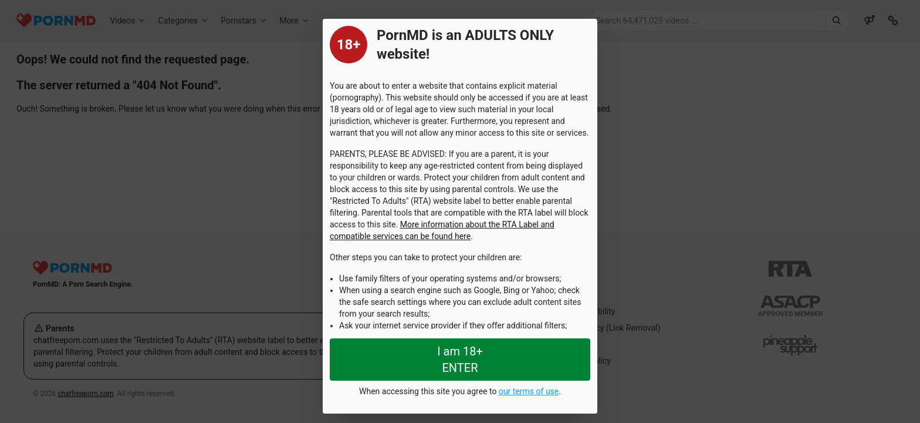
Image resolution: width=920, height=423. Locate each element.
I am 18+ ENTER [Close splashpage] (460, 359)
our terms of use (529, 391)
